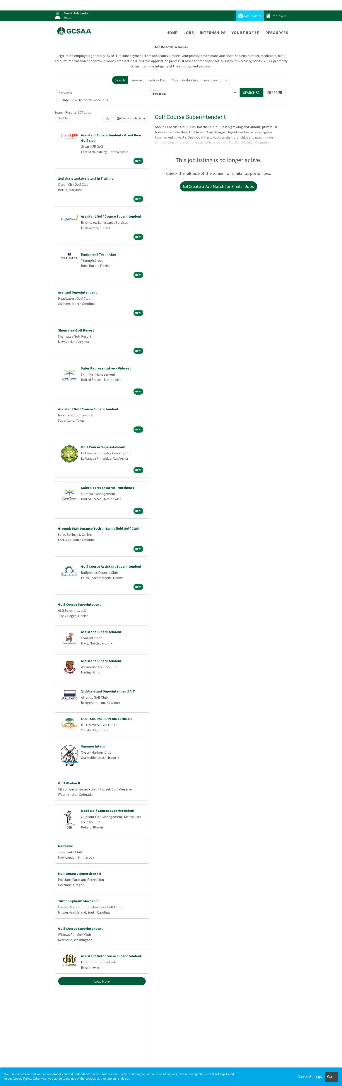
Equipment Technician (98, 254)
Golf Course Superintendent (103, 447)
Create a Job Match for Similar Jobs (218, 186)
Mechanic (65, 846)
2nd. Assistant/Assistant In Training (86, 178)
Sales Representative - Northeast (107, 487)
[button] (274, 92)
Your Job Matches (185, 80)
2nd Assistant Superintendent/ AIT (108, 691)
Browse (136, 80)
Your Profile (245, 32)
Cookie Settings (309, 1077)
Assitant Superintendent (77, 292)
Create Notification (131, 118)
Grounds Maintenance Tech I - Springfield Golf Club (98, 528)
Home (172, 32)
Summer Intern (93, 746)
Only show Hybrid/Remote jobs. (85, 100)
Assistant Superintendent (101, 632)
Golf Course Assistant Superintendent (111, 566)
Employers (277, 16)
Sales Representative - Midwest (106, 368)
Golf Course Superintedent (79, 604)
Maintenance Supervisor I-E (79, 873)
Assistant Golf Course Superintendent (111, 216)
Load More (102, 981)
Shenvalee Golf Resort (76, 330)
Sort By (63, 118)
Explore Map (157, 80)
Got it (331, 1077)
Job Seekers (249, 16)
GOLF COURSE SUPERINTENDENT (107, 719)
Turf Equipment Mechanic (78, 901)
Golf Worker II (69, 783)
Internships (213, 32)
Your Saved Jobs (215, 80)
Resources (276, 32)
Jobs (189, 32)
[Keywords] (102, 92)
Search (120, 80)
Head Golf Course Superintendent (108, 810)
